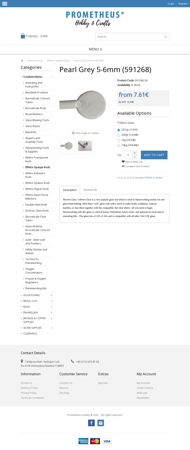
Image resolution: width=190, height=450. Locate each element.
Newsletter (143, 398)
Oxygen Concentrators (33, 270)
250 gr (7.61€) (127, 129)
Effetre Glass (126, 123)
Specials (103, 383)
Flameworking (35, 60)
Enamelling (30, 312)
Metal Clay (30, 301)
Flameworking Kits (35, 288)
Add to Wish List (132, 161)
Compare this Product (136, 166)
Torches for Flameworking (33, 261)
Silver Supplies (32, 328)
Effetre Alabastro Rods (35, 175)
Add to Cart (154, 155)
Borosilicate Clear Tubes (35, 218)
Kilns (26, 306)
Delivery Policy (29, 388)
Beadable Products (36, 92)
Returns (63, 388)
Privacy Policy (29, 393)
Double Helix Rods (36, 204)
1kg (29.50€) (126, 140)
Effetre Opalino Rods (37, 183)
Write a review (154, 177)
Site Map (64, 393)
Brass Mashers (33, 114)
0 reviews (138, 177)
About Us (26, 383)
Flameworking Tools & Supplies (37, 149)
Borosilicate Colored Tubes (37, 100)
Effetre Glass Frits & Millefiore (36, 196)
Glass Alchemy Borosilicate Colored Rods (37, 230)
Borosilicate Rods (35, 108)
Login (171, 3)
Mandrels (30, 132)
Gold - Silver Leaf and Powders (35, 241)
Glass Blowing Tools (37, 120)
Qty (119, 155)
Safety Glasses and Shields (36, 251)
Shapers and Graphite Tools (34, 140)
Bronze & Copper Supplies (34, 320)
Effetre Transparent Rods (36, 159)
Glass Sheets (32, 126)
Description (70, 190)
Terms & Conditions (32, 398)
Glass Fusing (31, 295)
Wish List (142, 393)
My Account (143, 383)
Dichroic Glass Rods (37, 210)
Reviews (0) (90, 190)
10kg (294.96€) (127, 145)
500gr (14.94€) (127, 135)
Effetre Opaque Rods (58, 60)
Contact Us (65, 383)
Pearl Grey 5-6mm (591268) (89, 60)
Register (183, 3)
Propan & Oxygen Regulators (35, 280)
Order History (145, 388)
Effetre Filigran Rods (37, 189)
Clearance (30, 333)
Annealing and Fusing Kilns (33, 84)
